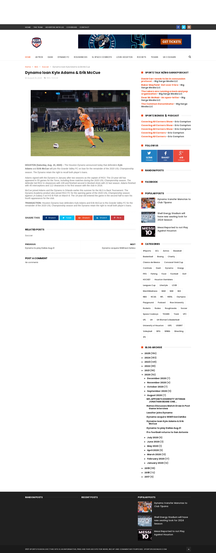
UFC (185, 314)
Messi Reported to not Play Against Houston (173, 229)
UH (151, 319)
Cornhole (147, 268)
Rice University (177, 302)
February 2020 (156, 458)
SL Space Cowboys (102, 57)
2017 (147, 476)
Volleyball (147, 331)
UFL (144, 319)
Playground (148, 302)
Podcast (162, 302)
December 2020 (157, 378)
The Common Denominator (157, 103)
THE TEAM (38, 27)
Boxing (160, 256)
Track (176, 314)
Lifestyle (164, 285)
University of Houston (153, 325)
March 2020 (154, 454)
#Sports (147, 250)
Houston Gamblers (164, 279)
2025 (148, 353)
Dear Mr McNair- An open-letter (160, 97)
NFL (161, 296)
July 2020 (153, 437)
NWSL (169, 296)
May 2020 (153, 446)
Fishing (154, 273)
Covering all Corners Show (157, 125)
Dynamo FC (63, 57)
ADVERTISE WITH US (54, 27)
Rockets (141, 57)
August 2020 (155, 395)
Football (174, 273)
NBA (145, 296)
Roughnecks (80, 57)
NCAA (153, 296)
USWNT (179, 325)
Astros (39, 57)
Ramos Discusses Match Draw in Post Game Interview (168, 407)
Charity (171, 256)
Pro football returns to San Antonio (167, 432)
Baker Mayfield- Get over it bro (159, 84)
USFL (170, 325)
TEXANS (166, 314)
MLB (171, 291)
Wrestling (178, 331)
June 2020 (153, 441)
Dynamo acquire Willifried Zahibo (166, 416)
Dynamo (169, 268)
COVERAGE (72, 27)
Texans (154, 57)
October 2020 (155, 386)
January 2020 (155, 463)
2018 (147, 472)
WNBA (167, 331)
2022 (148, 366)
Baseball (177, 250)
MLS (36, 67)
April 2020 (153, 450)
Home (28, 57)
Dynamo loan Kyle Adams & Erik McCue (165, 422)
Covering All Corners (153, 132)
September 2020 (157, 391)
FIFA (145, 273)
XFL (144, 337)
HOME (28, 27)
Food (164, 273)
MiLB (164, 291)
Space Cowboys (150, 314)
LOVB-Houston (124, 57)
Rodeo (158, 308)
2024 (148, 357)
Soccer (45, 67)
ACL (157, 250)
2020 (148, 374)
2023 (148, 361)
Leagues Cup (149, 285)
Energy (181, 268)
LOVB (174, 285)
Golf (184, 273)
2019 (147, 468)
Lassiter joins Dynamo (160, 412)
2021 (147, 370)
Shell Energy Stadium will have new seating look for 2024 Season (172, 216)
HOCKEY (146, 279)
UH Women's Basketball (168, 319)
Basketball (148, 256)
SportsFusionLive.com (155, 549)
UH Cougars (169, 57)
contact (84, 27)
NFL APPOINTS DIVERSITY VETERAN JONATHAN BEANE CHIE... (166, 400)
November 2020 (157, 382)
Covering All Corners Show (157, 121)
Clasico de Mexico (151, 262)
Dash (50, 57)
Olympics (181, 296)
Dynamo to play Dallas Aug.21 (164, 428)
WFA (158, 331)
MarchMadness (150, 291)
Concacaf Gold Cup (173, 262)
